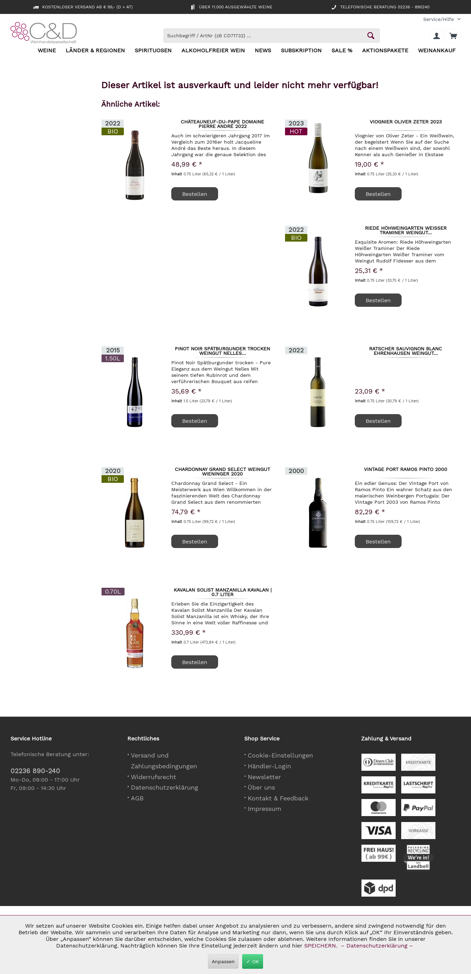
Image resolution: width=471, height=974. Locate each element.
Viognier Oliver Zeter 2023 (406, 122)
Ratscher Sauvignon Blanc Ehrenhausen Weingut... (405, 351)
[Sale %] (342, 51)
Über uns (261, 787)
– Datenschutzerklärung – (377, 945)
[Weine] (47, 51)
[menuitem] (439, 19)
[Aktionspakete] (385, 51)
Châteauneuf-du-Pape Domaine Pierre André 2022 (222, 124)
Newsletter (264, 777)
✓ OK (252, 961)
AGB (137, 798)
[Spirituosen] (153, 51)
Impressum (264, 808)
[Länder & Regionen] (95, 51)
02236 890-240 (35, 771)
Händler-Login (269, 766)
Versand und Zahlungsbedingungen (164, 761)
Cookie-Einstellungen (280, 755)
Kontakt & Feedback (278, 798)
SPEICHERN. (321, 945)
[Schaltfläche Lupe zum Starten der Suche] (371, 35)
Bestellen (378, 194)
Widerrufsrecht (153, 777)
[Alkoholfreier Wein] (213, 51)
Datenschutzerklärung (164, 787)
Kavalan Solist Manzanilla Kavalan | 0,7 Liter (222, 592)
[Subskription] (301, 51)
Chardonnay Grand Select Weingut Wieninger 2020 (222, 471)
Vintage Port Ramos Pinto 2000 (405, 469)
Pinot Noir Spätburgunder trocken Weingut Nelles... (222, 351)
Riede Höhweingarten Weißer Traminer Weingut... (406, 230)
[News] (263, 51)
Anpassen (223, 961)
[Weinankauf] (437, 51)
